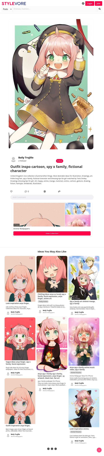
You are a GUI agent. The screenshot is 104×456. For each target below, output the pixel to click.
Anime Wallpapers (21, 228)
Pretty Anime (43, 301)
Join (98, 3)
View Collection (52, 233)
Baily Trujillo (25, 157)
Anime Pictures (76, 371)
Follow (59, 161)
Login (89, 3)
